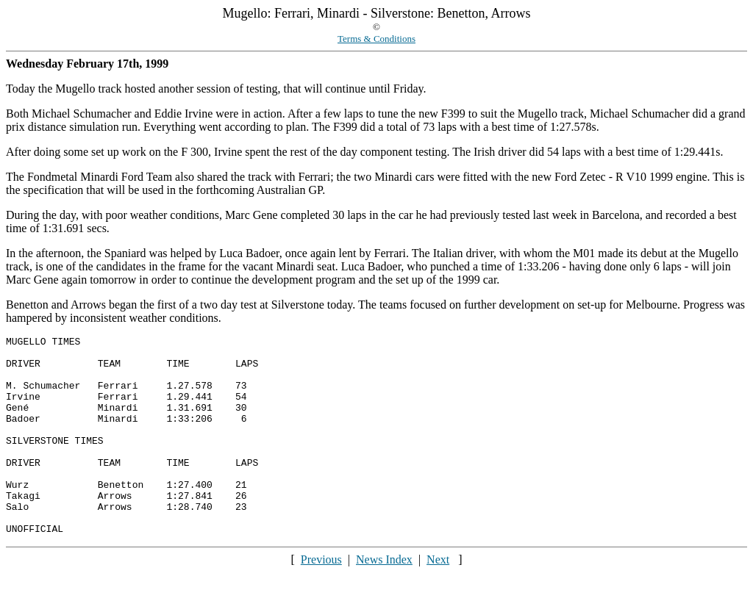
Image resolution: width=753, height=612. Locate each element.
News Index (384, 599)
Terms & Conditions (376, 38)
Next (438, 599)
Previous (321, 599)
